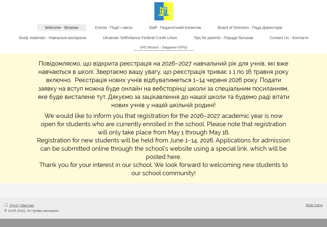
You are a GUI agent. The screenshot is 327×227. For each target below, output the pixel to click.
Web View (314, 205)
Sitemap (27, 205)
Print (11, 205)
